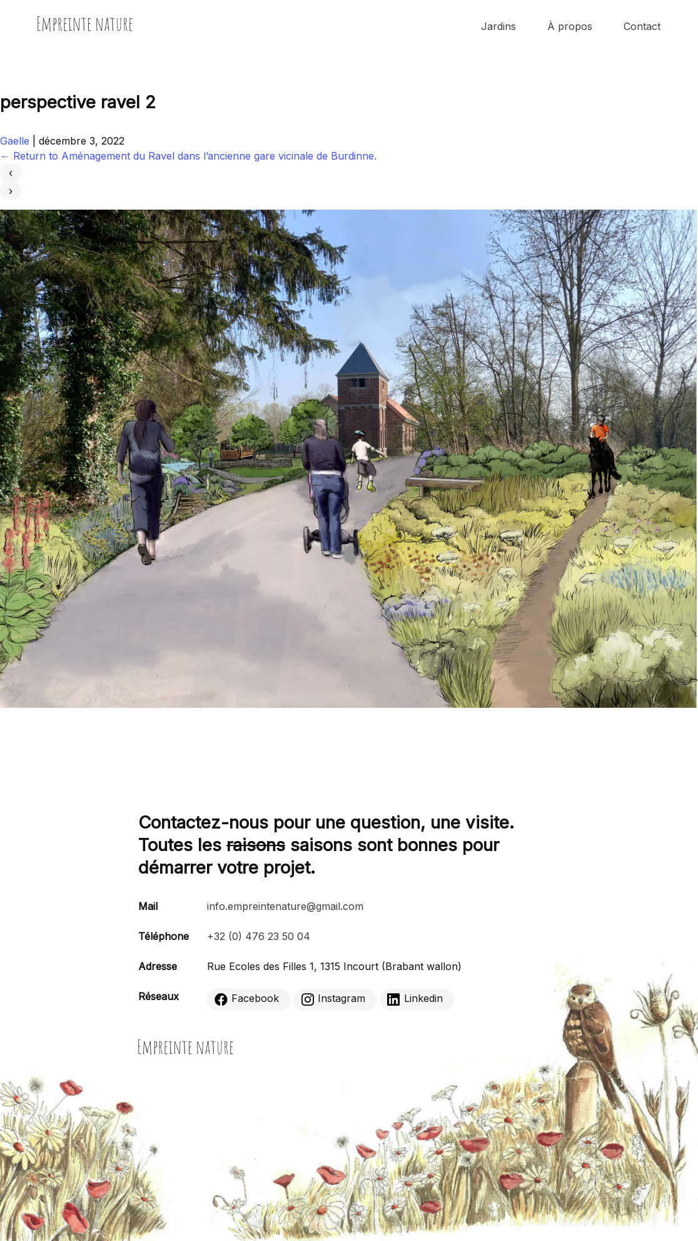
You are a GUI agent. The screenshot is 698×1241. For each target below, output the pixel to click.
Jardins (498, 26)
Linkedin (415, 999)
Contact (642, 26)
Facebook (247, 999)
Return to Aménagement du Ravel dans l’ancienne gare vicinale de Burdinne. (188, 156)
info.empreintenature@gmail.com (285, 906)
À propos (569, 26)
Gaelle (14, 141)
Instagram (333, 999)
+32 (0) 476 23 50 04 (258, 936)
